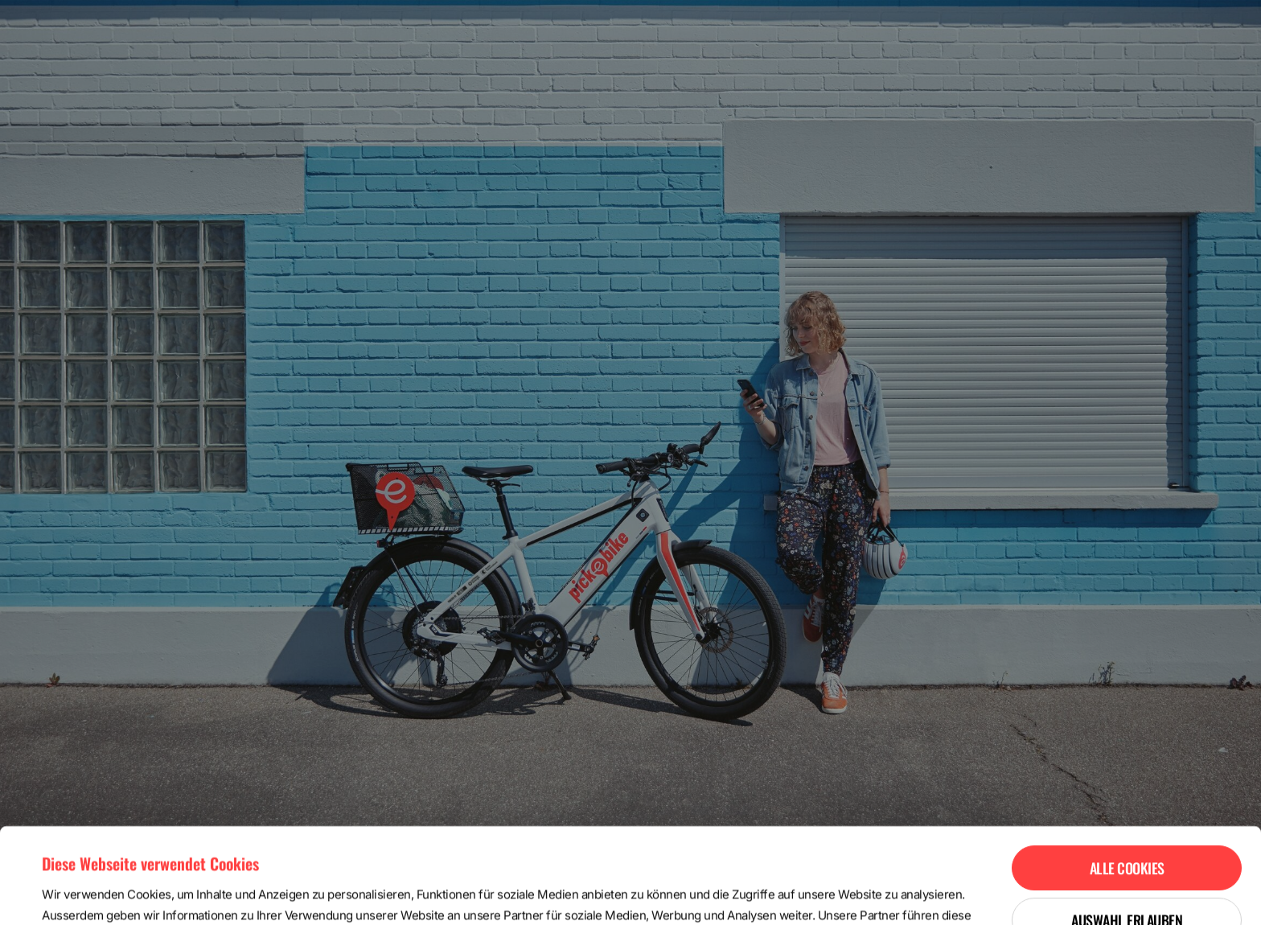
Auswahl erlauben (1126, 825)
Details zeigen (677, 893)
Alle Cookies (1127, 773)
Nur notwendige (1127, 877)
